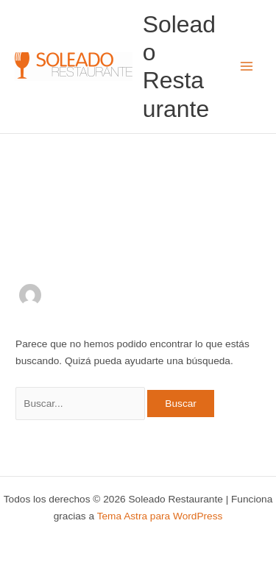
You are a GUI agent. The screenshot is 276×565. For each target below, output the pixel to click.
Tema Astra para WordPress (160, 516)
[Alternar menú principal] (247, 66)
